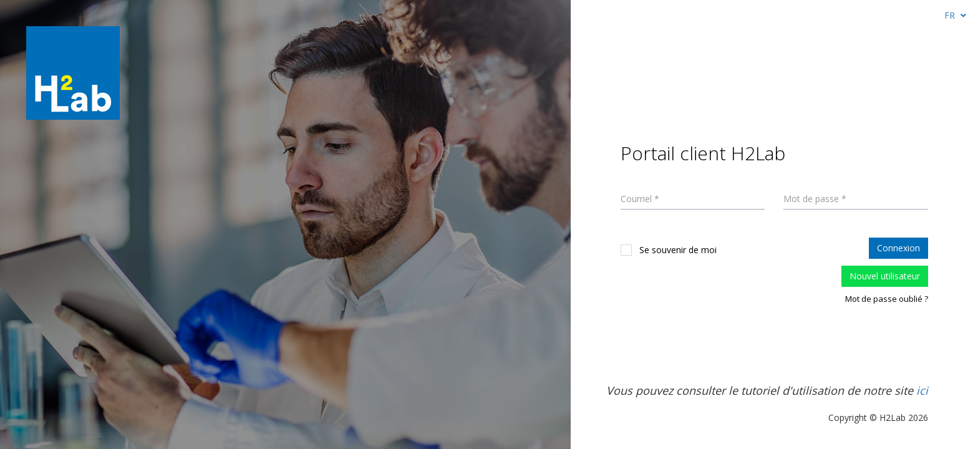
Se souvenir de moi (669, 250)
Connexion (898, 248)
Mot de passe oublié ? (886, 298)
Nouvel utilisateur (885, 276)
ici (922, 390)
